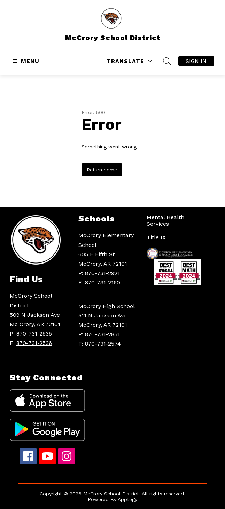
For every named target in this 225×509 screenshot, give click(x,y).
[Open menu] (25, 61)
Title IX (156, 237)
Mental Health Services (165, 220)
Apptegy (127, 499)
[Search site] (167, 61)
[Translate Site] (129, 61)
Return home (102, 169)
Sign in (196, 61)
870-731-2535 (34, 333)
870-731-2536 (34, 343)
